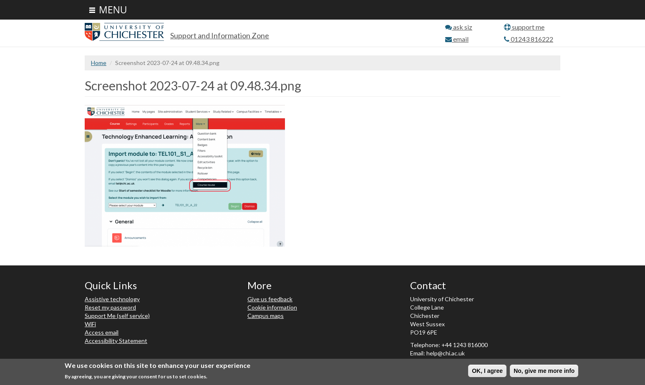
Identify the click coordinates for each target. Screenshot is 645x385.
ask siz (458, 27)
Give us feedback (269, 298)
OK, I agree (487, 371)
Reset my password (110, 307)
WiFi (90, 324)
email (457, 39)
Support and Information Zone (219, 35)
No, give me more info (544, 371)
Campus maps (265, 315)
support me (524, 27)
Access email (101, 332)
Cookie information (272, 307)
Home (98, 62)
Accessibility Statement (116, 340)
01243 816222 (528, 39)
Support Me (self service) (117, 315)
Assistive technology (112, 298)
